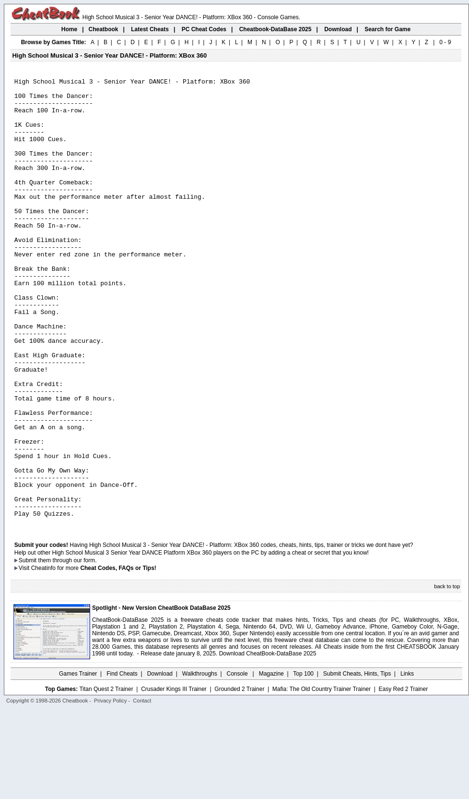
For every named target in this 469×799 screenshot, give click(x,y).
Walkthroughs (199, 763)
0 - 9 (445, 42)
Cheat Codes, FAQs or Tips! (118, 657)
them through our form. (67, 649)
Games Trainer (78, 763)
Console (238, 763)
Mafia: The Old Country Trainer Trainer (321, 778)
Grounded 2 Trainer (239, 778)
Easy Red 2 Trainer (403, 778)
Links (407, 763)
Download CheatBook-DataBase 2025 (268, 742)
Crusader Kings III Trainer (174, 778)
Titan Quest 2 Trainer (106, 778)
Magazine (271, 763)
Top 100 (303, 763)
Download (160, 763)
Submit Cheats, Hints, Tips (357, 763)
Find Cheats (122, 763)
